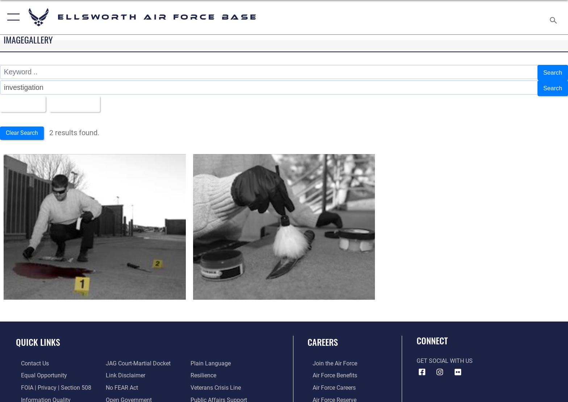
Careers (323, 338)
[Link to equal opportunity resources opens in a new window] (39, 372)
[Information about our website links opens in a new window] (124, 372)
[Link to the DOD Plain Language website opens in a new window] (212, 359)
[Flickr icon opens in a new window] (457, 369)
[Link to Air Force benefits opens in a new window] (330, 372)
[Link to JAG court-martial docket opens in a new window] (136, 359)
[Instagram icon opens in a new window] (439, 369)
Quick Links (38, 338)
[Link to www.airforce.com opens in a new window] (330, 359)
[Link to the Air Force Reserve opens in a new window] (329, 396)
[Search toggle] (554, 17)
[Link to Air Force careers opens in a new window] (329, 384)
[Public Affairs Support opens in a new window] (220, 396)
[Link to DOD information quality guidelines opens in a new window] (41, 396)
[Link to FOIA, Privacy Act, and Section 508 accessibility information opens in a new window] (51, 384)
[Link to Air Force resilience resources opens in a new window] (205, 372)
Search (551, 72)
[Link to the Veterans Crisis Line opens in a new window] (217, 384)
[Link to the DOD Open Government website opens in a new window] (127, 396)
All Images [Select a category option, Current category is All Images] (23, 100)
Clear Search (26, 129)
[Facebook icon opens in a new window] (422, 369)
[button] (12, 17)
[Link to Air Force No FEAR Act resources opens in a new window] (120, 384)
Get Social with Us (445, 357)
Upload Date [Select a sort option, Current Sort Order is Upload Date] (82, 100)
